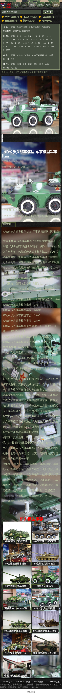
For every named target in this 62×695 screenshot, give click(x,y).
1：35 (5, 43)
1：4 (24, 36)
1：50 (37, 43)
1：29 (38, 39)
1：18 (47, 36)
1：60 (43, 43)
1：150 (20, 46)
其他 (12, 59)
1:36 (11, 43)
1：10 (34, 36)
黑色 (41, 64)
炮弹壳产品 (47, 21)
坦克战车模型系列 (30, 18)
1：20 (5, 39)
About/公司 (7, 682)
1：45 (23, 43)
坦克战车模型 (34, 27)
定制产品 (17, 31)
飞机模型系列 (48, 17)
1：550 (28, 46)
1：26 (25, 39)
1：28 (32, 39)
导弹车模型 (22, 27)
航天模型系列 (29, 21)
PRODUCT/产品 (23, 682)
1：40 (17, 43)
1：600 (43, 46)
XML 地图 (31, 692)
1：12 (41, 36)
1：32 (51, 39)
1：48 (30, 43)
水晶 (51, 55)
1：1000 (6, 50)
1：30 (45, 39)
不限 (13, 27)
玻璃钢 (27, 55)
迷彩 (30, 64)
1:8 (29, 36)
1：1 (19, 36)
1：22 (12, 39)
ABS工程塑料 (38, 55)
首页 (17, 72)
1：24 (18, 39)
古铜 (19, 64)
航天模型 (7, 31)
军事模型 (25, 72)
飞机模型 (46, 27)
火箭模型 (7, 495)
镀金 (24, 64)
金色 (47, 64)
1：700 (51, 46)
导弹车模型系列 (12, 17)
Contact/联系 (54, 682)
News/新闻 (38, 682)
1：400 (36, 46)
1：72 (50, 43)
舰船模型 (26, 31)
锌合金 (20, 55)
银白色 (14, 67)
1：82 (5, 46)
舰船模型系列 (11, 21)
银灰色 (6, 67)
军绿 (36, 64)
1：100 (13, 46)
